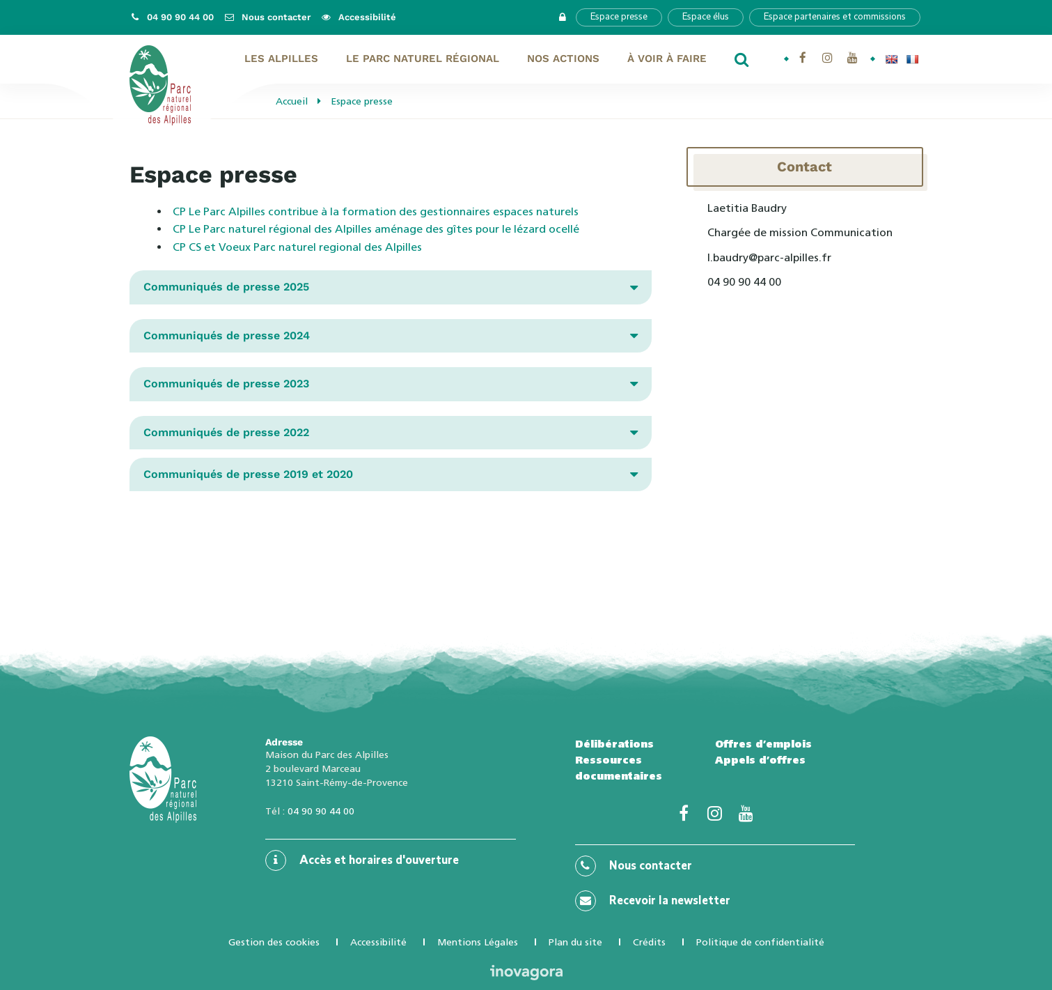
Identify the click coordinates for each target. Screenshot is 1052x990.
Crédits (649, 942)
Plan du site (575, 942)
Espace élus (705, 17)
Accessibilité (378, 942)
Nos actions (563, 58)
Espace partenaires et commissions (835, 17)
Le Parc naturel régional (422, 58)
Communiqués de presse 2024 (226, 335)
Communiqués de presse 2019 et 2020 (248, 474)
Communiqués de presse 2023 (226, 383)
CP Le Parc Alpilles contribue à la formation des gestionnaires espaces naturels (376, 211)
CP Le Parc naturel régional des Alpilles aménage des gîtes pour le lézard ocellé (376, 228)
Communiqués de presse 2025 (226, 286)
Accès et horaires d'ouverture (362, 860)
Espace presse (618, 17)
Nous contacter (633, 866)
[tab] (390, 287)
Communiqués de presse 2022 (226, 432)
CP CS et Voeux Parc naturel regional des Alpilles (297, 247)
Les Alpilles (281, 58)
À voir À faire (667, 58)
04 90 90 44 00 (321, 811)
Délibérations (614, 744)
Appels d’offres (760, 760)
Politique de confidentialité (760, 942)
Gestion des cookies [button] (274, 942)
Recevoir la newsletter (652, 900)
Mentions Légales (477, 942)
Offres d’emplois (763, 744)
